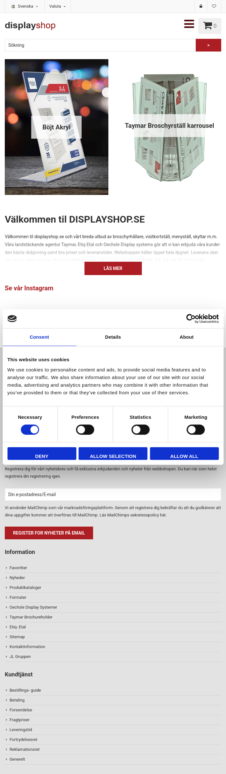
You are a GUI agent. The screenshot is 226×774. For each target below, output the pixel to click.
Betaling (17, 700)
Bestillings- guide (25, 690)
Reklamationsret (25, 749)
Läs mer (113, 268)
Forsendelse (21, 710)
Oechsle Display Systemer (33, 607)
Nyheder (17, 577)
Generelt (17, 759)
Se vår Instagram (29, 288)
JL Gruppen (20, 656)
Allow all (184, 456)
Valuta (57, 6)
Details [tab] (113, 337)
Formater (18, 597)
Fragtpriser (20, 719)
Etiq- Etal (18, 627)
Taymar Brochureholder (31, 617)
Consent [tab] (39, 337)
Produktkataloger (25, 587)
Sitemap (17, 636)
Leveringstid (21, 729)
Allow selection (113, 456)
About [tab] (187, 337)
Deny (41, 456)
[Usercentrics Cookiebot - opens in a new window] (191, 318)
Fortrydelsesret (23, 739)
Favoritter (18, 567)
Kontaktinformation (27, 646)
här (163, 515)
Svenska (28, 6)
